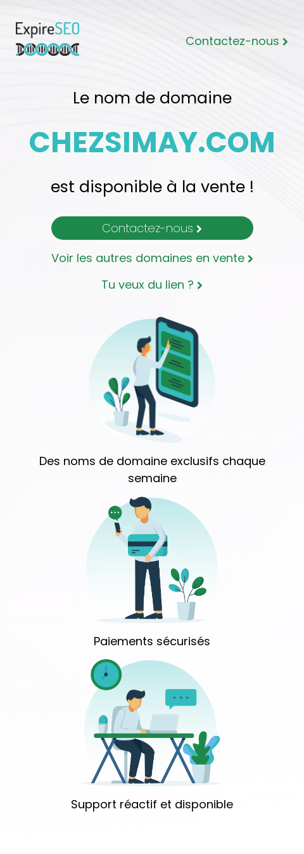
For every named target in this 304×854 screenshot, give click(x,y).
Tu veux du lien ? (152, 284)
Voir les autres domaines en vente (152, 258)
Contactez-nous (237, 41)
